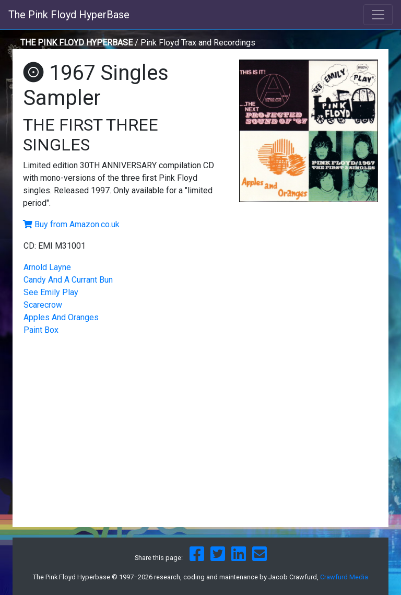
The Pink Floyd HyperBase (68, 14)
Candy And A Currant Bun (68, 280)
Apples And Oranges (61, 317)
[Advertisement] (308, 280)
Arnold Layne (47, 267)
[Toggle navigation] (378, 14)
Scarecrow (42, 305)
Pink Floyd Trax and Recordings (197, 43)
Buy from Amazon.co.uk (77, 224)
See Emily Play (50, 292)
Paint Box (40, 330)
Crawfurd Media (344, 577)
